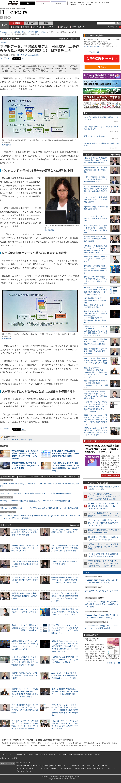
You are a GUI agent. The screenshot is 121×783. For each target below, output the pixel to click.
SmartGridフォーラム (100, 765)
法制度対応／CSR (32, 32)
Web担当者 (72, 2)
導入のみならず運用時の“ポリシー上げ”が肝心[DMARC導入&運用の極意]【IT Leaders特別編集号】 (39, 508)
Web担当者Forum (56, 765)
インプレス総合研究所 (71, 765)
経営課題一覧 (19, 32)
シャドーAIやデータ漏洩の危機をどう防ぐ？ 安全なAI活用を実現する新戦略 (24, 564)
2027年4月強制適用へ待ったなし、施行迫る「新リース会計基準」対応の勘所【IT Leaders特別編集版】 (39, 485)
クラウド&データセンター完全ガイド (29, 765)
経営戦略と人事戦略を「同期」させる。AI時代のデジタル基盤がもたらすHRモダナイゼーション (64, 611)
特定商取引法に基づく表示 (83, 754)
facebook (5, 17)
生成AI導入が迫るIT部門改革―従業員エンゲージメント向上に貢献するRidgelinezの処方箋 (64, 659)
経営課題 (16, 23)
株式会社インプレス (23, 763)
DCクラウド (43, 3)
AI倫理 (29, 440)
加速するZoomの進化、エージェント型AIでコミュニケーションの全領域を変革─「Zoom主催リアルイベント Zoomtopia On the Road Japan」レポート (65, 646)
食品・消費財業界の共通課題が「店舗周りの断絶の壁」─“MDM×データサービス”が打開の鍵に (64, 691)
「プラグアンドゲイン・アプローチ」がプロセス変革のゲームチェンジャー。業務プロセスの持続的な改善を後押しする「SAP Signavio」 (64, 710)
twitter (1, 17)
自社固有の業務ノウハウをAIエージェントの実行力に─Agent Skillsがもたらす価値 (25, 465)
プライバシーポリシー (64, 754)
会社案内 (52, 754)
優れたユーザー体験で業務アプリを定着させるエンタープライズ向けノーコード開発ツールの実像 (24, 627)
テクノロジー (31, 23)
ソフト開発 (89, 2)
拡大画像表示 (6, 145)
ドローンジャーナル (108, 768)
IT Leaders (13, 12)
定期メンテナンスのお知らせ (94, 136)
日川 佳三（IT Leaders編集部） (28, 55)
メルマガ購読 (28, 754)
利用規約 (19, 754)
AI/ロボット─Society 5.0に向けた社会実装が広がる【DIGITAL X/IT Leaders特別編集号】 (35, 501)
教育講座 (89, 4)
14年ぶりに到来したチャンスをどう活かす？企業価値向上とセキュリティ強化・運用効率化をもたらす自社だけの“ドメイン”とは (95, 330)
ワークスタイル (50, 27)
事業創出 (26, 27)
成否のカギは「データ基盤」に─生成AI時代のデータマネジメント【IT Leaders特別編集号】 (36, 493)
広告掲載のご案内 (41, 754)
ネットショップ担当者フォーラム (27, 768)
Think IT (46, 765)
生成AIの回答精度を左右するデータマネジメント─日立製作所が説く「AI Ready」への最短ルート (64, 579)
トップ (4, 25)
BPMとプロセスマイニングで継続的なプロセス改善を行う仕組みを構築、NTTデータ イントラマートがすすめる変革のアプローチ (95, 419)
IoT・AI (97, 2)
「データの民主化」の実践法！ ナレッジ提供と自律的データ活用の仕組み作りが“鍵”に (24, 548)
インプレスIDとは (92, 52)
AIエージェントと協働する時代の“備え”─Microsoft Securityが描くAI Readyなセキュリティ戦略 (64, 675)
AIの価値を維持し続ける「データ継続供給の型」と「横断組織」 (95, 170)
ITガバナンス (21, 440)
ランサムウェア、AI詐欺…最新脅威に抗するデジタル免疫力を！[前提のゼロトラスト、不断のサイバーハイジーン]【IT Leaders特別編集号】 (40, 517)
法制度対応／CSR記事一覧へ (69, 39)
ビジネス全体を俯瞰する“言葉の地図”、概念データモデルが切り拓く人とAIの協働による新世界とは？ (65, 548)
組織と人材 (64, 27)
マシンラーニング (10, 440)
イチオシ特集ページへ (110, 475)
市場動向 (44, 32)
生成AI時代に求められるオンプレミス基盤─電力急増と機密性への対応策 (24, 675)
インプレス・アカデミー (24, 771)
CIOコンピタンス (78, 27)
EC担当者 (81, 2)
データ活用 (37, 27)
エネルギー (72, 4)
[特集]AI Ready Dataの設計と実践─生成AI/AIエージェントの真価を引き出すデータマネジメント (102, 448)
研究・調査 (105, 2)
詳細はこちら (112, 663)
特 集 (46, 23)
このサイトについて (7, 754)
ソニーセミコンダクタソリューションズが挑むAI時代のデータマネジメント (24, 579)
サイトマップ (99, 754)
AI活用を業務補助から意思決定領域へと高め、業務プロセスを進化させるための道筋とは (24, 532)
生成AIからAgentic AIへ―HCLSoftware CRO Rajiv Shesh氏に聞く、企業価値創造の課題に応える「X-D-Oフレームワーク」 (95, 372)
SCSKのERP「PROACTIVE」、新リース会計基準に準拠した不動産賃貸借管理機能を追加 (65, 453)
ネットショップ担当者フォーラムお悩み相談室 (56, 768)
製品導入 (58, 3)
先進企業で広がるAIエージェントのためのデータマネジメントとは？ (24, 611)
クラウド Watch (86, 765)
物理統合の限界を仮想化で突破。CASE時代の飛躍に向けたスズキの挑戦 (24, 595)
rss (9, 17)
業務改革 (16, 27)
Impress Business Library (93, 46)
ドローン (81, 4)
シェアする (5, 58)
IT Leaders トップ (6, 32)
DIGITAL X (96, 768)
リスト (23, 58)
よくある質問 (12, 758)
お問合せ (3, 758)
